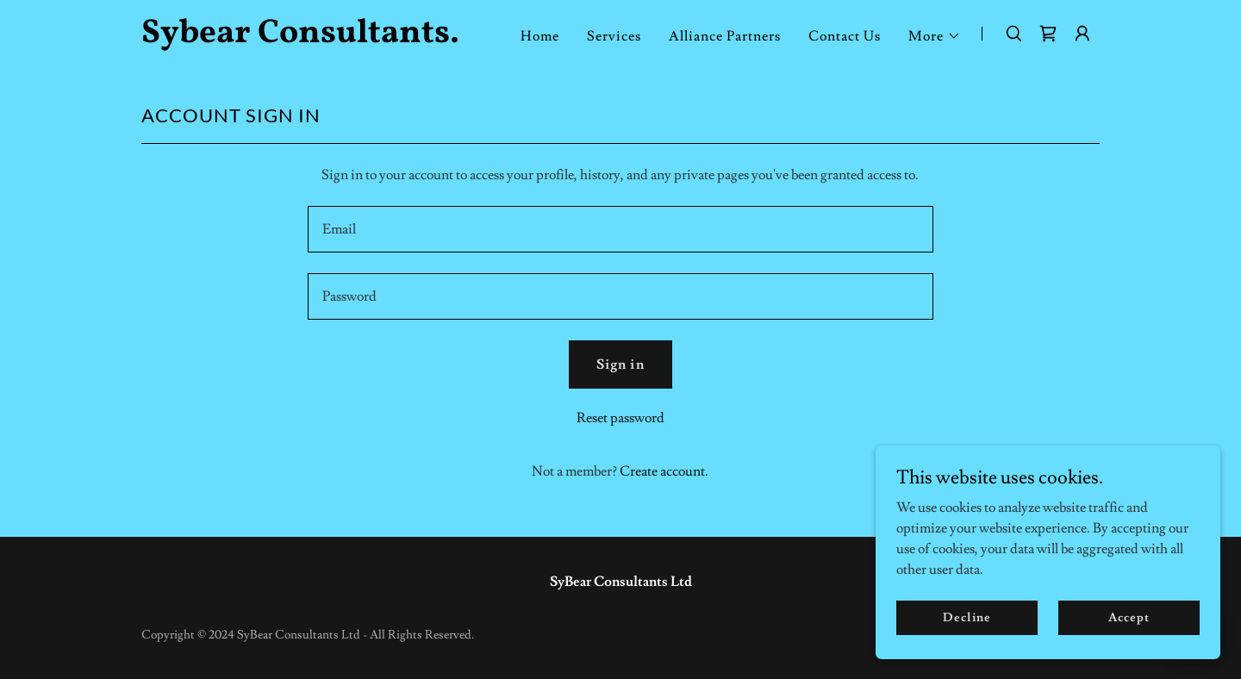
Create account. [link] (664, 471)
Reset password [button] (620, 418)
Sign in (620, 364)
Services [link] (614, 36)
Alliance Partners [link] (725, 36)
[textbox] (620, 229)
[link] (309, 38)
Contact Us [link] (844, 36)
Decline (966, 617)
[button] (934, 36)
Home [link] (540, 36)
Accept (1128, 617)
